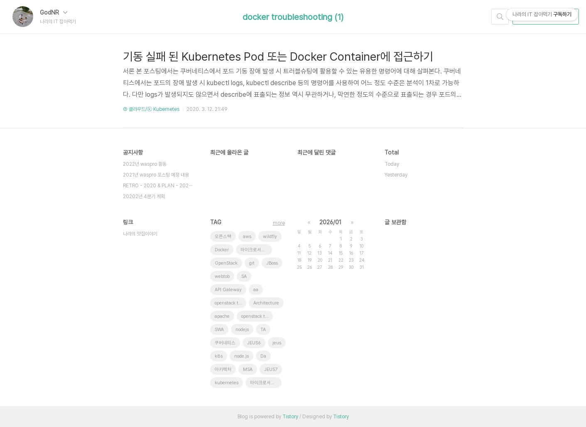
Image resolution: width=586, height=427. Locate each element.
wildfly (270, 236)
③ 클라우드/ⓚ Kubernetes (151, 109)
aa (255, 289)
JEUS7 (270, 369)
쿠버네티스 (225, 343)
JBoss (272, 263)
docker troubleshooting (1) (293, 17)
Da (263, 356)
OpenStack (226, 263)
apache (222, 316)
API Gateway (228, 289)
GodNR (53, 12)
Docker (222, 250)
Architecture (266, 303)
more (279, 223)
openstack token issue (257, 316)
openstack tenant (230, 303)
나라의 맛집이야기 (140, 234)
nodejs (242, 329)
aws (247, 236)
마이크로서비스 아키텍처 (256, 250)
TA (263, 329)
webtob (222, 276)
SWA (219, 329)
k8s (219, 356)
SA (244, 276)
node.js (241, 356)
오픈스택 (223, 236)
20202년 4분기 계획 (144, 196)
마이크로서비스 (264, 382)
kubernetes (226, 382)
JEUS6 (254, 343)
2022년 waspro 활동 (145, 164)
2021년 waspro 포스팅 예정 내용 (156, 175)
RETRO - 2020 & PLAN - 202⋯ (157, 186)
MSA (248, 369)
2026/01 (330, 222)
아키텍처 (223, 369)
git (252, 263)
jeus (276, 343)
